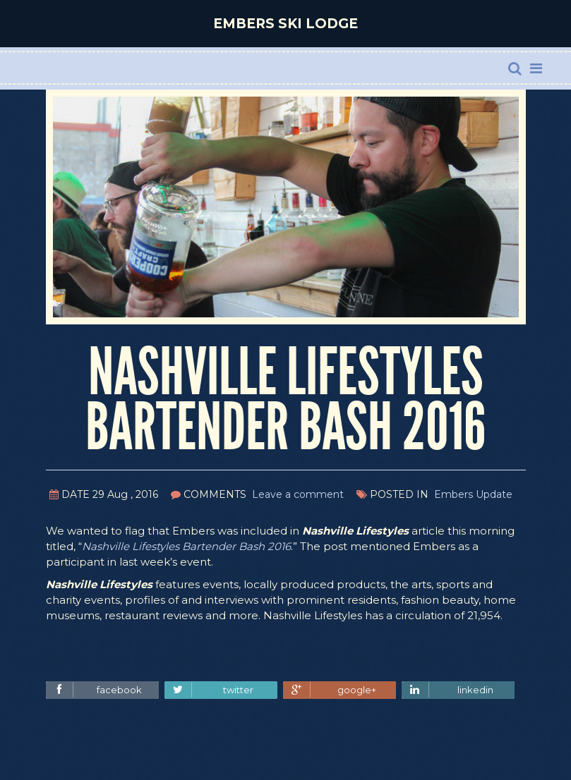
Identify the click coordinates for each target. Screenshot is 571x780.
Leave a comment (298, 494)
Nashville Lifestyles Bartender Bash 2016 (186, 546)
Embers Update (473, 494)
